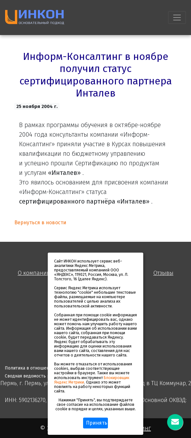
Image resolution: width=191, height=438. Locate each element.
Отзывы (163, 273)
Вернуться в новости (40, 222)
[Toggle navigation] (177, 17)
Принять (96, 423)
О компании (34, 273)
